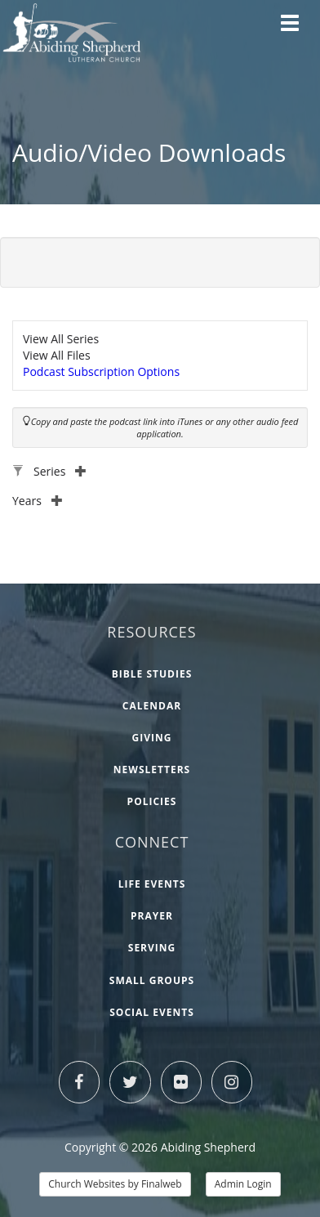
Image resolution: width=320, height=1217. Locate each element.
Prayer (152, 916)
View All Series (61, 339)
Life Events (152, 884)
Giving (152, 738)
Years (37, 500)
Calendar (151, 706)
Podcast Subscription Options (101, 371)
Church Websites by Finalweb (114, 1184)
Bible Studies (152, 674)
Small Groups (151, 980)
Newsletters (151, 769)
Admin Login (243, 1184)
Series (60, 471)
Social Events (151, 1012)
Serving (152, 948)
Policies (152, 801)
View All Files (57, 355)
